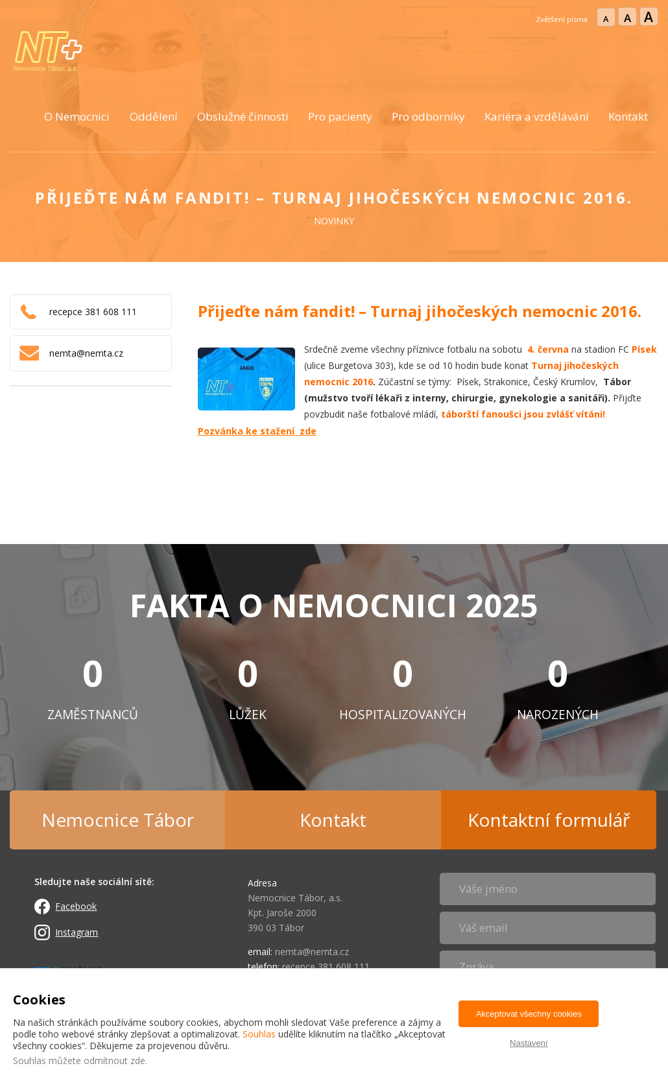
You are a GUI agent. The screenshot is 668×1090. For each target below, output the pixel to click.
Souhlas (259, 1034)
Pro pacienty (340, 116)
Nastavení (529, 1043)
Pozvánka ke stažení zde (257, 431)
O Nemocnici (77, 116)
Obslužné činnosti (243, 116)
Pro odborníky (428, 116)
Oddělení (154, 116)
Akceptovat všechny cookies (529, 1014)
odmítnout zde (114, 1060)
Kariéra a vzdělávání (536, 116)
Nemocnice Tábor (118, 819)
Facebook (76, 906)
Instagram (76, 932)
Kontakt (628, 116)
